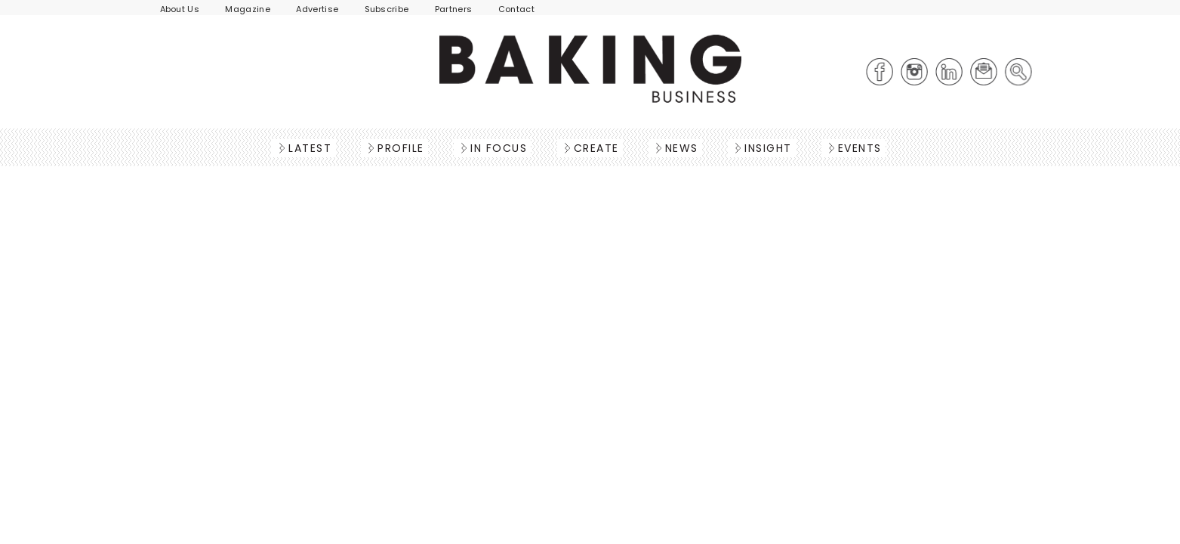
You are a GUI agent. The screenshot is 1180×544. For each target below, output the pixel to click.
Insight (763, 148)
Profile (396, 148)
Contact (516, 9)
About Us (180, 9)
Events (855, 148)
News (677, 148)
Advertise (317, 9)
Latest (305, 148)
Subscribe (387, 9)
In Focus (494, 148)
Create (592, 148)
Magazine (247, 9)
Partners (454, 9)
